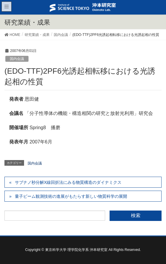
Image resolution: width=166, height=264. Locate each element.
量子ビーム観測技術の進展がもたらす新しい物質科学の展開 (71, 196)
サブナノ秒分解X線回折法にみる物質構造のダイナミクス (68, 182)
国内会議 (17, 59)
